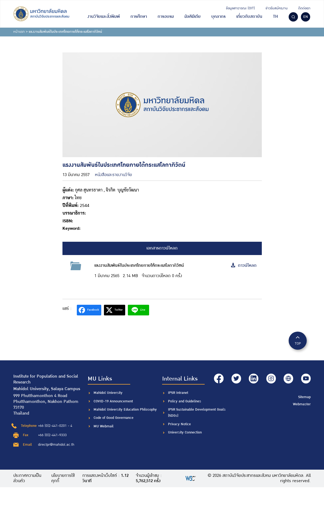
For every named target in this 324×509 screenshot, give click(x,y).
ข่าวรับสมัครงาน (277, 8)
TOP (297, 340)
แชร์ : (66, 308)
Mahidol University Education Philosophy (125, 409)
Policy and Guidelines (184, 401)
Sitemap (304, 396)
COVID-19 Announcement (114, 401)
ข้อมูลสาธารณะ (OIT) (240, 8)
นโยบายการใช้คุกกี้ (63, 478)
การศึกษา (139, 16)
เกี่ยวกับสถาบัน (249, 16)
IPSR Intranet (178, 392)
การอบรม (166, 16)
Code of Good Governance (113, 417)
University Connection (185, 432)
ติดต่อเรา (304, 8)
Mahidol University (108, 392)
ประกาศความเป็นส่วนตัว (27, 478)
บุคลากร (218, 16)
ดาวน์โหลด (243, 265)
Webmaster (302, 404)
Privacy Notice (179, 424)
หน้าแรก (19, 31)
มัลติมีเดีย (192, 16)
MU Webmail (103, 426)
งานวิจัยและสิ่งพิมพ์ (103, 16)
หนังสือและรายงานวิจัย (113, 175)
